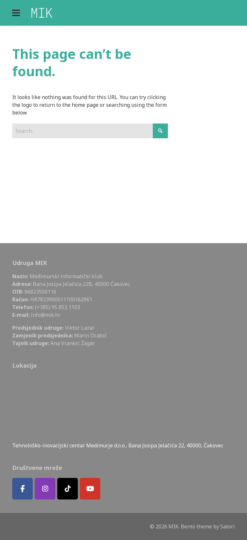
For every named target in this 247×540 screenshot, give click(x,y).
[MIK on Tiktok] (67, 488)
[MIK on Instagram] (45, 488)
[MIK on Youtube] (90, 488)
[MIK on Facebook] (22, 488)
